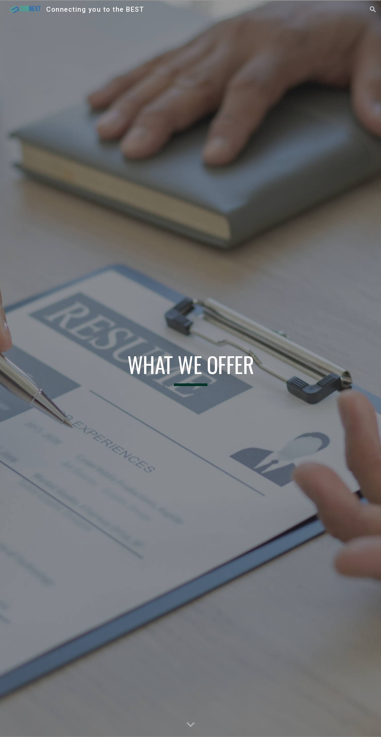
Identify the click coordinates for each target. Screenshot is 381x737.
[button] (373, 9)
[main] (191, 368)
